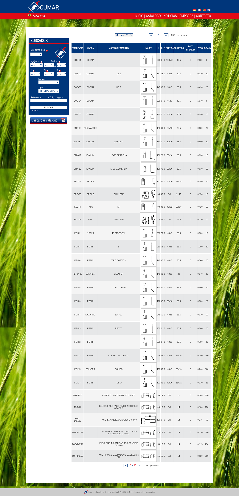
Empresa (186, 16)
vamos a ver (39, 16)
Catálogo (153, 16)
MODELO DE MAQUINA (119, 48)
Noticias (170, 16)
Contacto (203, 16)
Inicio (138, 16)
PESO (200, 48)
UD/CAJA (207, 48)
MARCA (90, 48)
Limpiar (34, 110)
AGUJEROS (179, 48)
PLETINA (170, 48)
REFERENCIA (77, 48)
